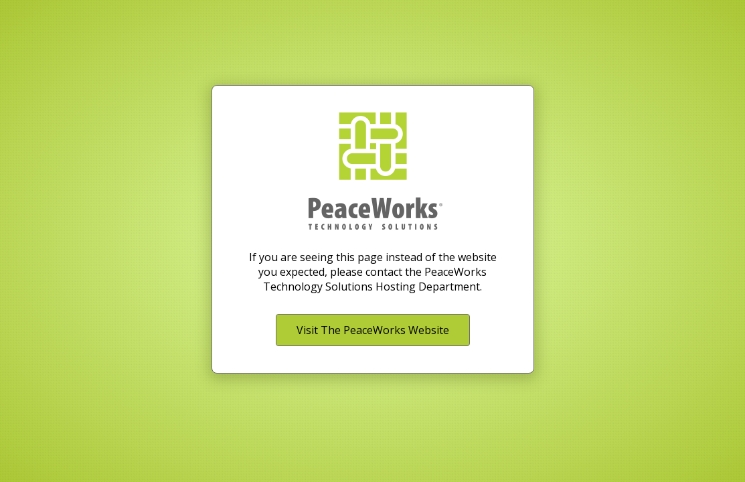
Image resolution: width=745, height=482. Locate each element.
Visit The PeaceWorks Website (373, 330)
